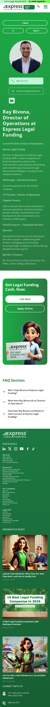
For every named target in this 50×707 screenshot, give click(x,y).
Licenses (5, 512)
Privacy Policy (7, 513)
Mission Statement (9, 492)
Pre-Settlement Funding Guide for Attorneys (16, 480)
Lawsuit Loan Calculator (10, 482)
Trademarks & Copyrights (11, 520)
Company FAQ (7, 475)
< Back (25, 23)
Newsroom (6, 496)
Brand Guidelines (8, 501)
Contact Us (6, 504)
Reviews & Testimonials (10, 503)
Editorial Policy (7, 519)
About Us (5, 491)
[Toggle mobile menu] (45, 7)
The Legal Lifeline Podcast (11, 476)
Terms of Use (7, 522)
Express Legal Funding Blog (11, 469)
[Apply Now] (29, 7)
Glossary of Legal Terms (10, 471)
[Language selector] (39, 6)
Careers (5, 498)
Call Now (25, 299)
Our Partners (7, 499)
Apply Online (25, 308)
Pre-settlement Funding (10, 462)
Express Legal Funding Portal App (13, 473)
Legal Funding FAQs (9, 478)
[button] (26, 101)
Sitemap (5, 483)
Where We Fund (8, 460)
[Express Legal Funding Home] (13, 7)
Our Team (6, 494)
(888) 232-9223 (13, 702)
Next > (36, 30)
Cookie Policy (7, 515)
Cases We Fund (7, 459)
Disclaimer (6, 517)
